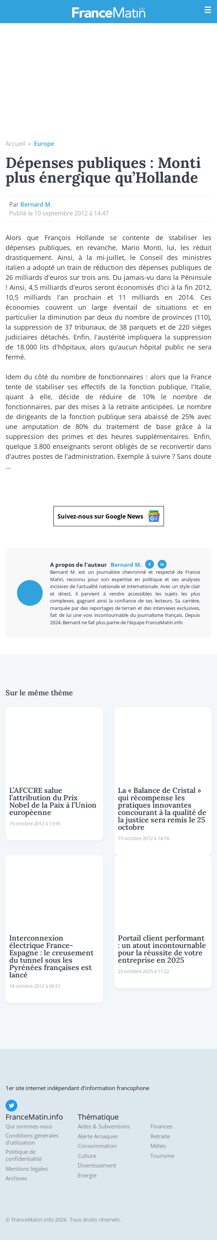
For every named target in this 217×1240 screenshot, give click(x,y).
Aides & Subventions (104, 1126)
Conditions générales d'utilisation (32, 1139)
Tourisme (162, 1155)
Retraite (160, 1136)
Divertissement (97, 1165)
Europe (44, 144)
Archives (16, 1178)
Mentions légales (27, 1168)
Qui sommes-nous (29, 1126)
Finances (161, 1126)
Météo (158, 1145)
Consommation (97, 1145)
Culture (87, 1155)
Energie (87, 1175)
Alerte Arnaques (98, 1136)
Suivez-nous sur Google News (108, 516)
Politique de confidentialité (24, 1155)
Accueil (15, 144)
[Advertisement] (108, 84)
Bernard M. (36, 204)
